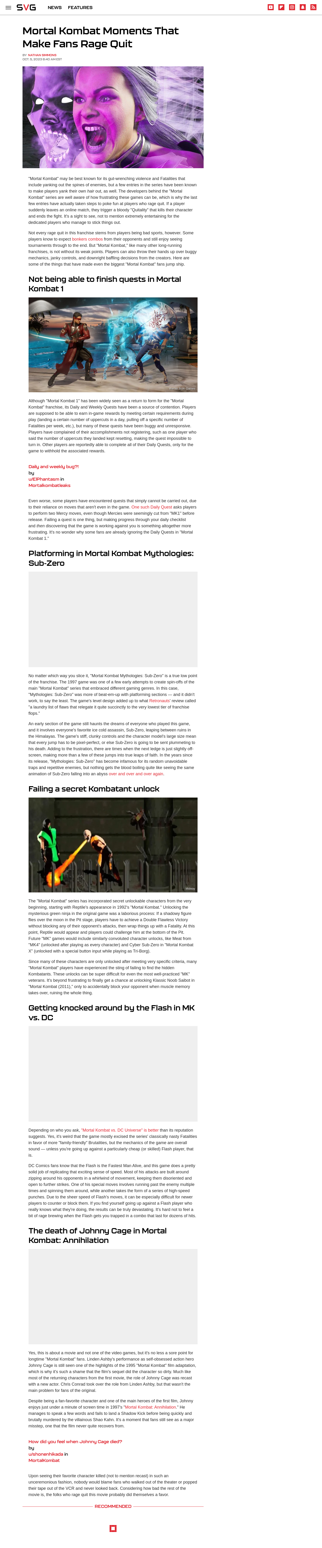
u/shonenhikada (46, 1454)
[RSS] (313, 9)
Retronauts (159, 700)
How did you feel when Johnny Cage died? (75, 1441)
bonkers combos (87, 239)
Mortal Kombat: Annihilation (150, 1407)
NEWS (55, 7)
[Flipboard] (281, 9)
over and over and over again (136, 774)
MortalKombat (44, 1460)
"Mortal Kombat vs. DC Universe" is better (120, 1130)
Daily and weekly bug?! (54, 466)
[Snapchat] (303, 9)
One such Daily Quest (151, 507)
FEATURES (80, 7)
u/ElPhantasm (44, 479)
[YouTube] (271, 9)
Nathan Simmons (42, 55)
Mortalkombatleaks (50, 485)
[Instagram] (292, 9)
